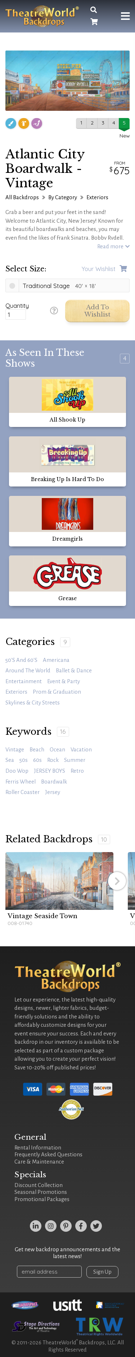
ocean (57, 749)
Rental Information (37, 1148)
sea (9, 760)
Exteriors (97, 197)
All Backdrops (22, 197)
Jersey (52, 792)
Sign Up (102, 1272)
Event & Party (63, 681)
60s (37, 760)
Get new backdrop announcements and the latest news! (67, 1253)
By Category (62, 197)
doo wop (16, 771)
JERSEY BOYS (49, 771)
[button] (117, 881)
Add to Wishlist (97, 311)
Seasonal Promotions (40, 1192)
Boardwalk (54, 782)
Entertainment (23, 681)
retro (77, 771)
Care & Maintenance (39, 1162)
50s (23, 760)
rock (53, 760)
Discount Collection (38, 1185)
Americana (56, 660)
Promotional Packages (41, 1199)
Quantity (17, 305)
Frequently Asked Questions (48, 1154)
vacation (81, 749)
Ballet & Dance (74, 670)
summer (74, 760)
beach (37, 749)
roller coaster (22, 792)
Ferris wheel (20, 782)
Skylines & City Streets (32, 703)
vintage (14, 749)
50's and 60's (21, 660)
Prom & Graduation (57, 692)
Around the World (27, 670)
